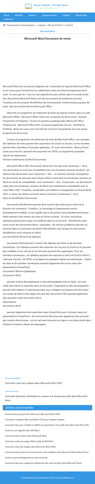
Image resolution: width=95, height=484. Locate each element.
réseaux (33, 15)
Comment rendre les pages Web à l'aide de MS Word (29, 441)
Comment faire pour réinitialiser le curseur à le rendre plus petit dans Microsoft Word (46, 398)
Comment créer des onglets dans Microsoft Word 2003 (30, 447)
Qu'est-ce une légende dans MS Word (22, 430)
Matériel (19, 15)
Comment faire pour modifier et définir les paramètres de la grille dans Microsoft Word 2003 (47, 425)
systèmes (8, 19)
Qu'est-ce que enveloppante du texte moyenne (26, 457)
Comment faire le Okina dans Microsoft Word (26, 436)
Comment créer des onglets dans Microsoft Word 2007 (34, 383)
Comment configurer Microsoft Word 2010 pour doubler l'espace (35, 419)
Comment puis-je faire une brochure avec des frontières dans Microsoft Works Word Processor (49, 452)
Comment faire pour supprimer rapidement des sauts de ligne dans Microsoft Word (43, 463)
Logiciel (66, 15)
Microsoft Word (55, 25)
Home (7, 15)
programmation (49, 15)
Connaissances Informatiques (20, 25)
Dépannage (81, 15)
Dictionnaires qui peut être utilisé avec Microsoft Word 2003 (33, 414)
